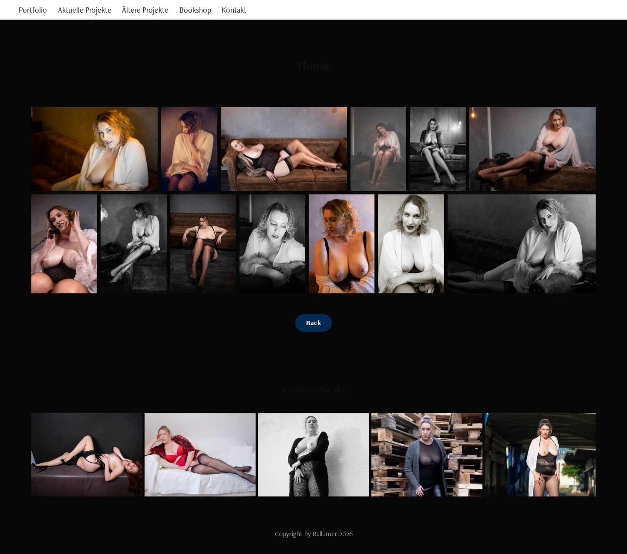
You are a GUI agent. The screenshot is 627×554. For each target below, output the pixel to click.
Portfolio (33, 10)
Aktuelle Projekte (84, 10)
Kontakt (234, 10)
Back (313, 322)
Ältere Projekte (145, 10)
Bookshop (195, 10)
